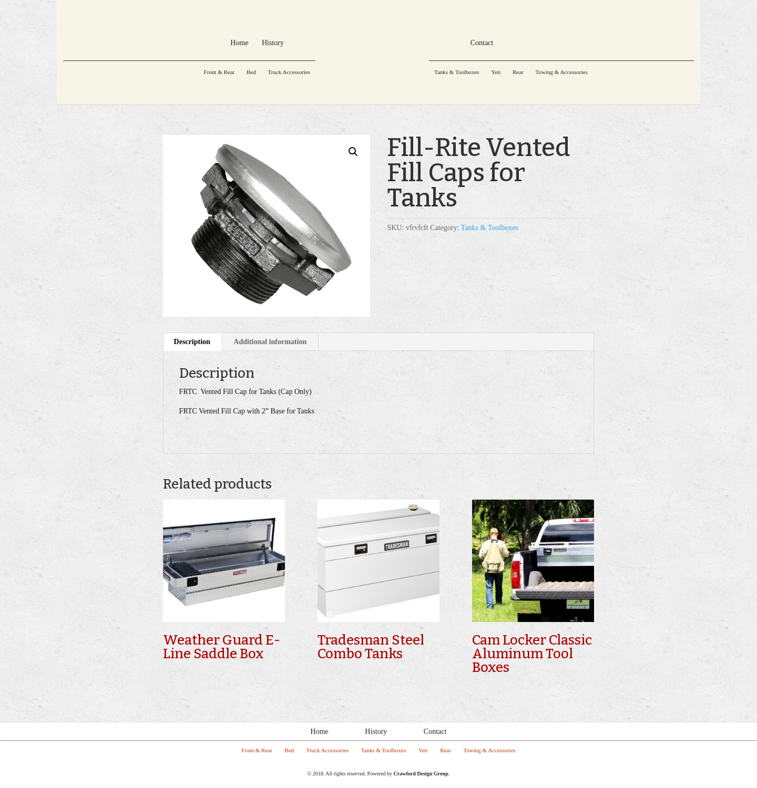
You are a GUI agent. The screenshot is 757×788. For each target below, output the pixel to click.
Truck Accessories (289, 72)
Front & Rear (219, 72)
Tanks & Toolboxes (456, 72)
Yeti (495, 72)
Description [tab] (192, 342)
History (376, 731)
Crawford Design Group (421, 773)
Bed (251, 72)
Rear (518, 72)
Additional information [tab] (269, 342)
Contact (435, 731)
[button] (353, 151)
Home (320, 731)
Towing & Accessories (561, 72)
